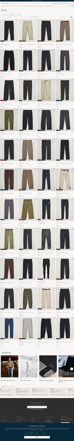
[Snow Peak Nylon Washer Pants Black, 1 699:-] (46, 123)
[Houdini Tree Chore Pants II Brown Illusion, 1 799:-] (9, 182)
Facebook (32, 421)
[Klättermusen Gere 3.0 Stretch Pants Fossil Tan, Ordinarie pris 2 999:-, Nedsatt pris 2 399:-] (65, 182)
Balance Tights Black (41, 282)
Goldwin (1, 72)
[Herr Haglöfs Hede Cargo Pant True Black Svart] (28, 120)
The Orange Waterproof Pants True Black (45, 252)
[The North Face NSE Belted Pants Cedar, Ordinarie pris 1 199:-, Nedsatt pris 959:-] (28, 212)
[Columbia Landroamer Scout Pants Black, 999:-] (46, 331)
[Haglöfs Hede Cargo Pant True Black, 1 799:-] (28, 123)
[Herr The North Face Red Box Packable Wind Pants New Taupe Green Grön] (28, 298)
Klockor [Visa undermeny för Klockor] (18, 5)
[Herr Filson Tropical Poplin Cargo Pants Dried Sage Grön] (28, 30)
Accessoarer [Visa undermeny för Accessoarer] (14, 5)
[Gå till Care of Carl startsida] (5, 3)
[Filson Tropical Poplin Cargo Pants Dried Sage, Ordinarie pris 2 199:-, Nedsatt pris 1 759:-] (28, 33)
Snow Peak (2, 102)
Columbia (2, 251)
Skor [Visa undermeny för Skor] (11, 5)
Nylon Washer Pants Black (42, 133)
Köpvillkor (3, 421)
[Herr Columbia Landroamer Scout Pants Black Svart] (46, 328)
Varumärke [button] (10, 17)
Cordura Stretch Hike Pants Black (62, 282)
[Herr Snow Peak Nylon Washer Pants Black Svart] (46, 120)
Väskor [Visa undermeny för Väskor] (21, 5)
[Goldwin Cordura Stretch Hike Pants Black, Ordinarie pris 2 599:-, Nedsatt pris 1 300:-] (65, 271)
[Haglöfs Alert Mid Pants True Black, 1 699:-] (28, 63)
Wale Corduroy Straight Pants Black (62, 312)
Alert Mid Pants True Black (24, 74)
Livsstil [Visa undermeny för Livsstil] (24, 5)
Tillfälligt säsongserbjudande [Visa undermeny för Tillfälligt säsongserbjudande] (48, 5)
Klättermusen (58, 72)
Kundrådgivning (56, 3)
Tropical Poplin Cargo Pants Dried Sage (26, 44)
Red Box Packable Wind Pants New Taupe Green (26, 312)
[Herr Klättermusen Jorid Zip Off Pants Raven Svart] (65, 60)
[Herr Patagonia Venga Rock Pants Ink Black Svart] (65, 120)
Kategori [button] (4, 17)
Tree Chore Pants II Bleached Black (6, 163)
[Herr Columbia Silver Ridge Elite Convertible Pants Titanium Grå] (28, 328)
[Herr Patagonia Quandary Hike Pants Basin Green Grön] (9, 120)
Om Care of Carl (4, 419)
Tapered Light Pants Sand (23, 163)
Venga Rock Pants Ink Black (61, 133)
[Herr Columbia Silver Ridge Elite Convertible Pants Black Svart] (65, 328)
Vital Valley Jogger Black (4, 44)
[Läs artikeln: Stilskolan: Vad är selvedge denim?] (48, 368)
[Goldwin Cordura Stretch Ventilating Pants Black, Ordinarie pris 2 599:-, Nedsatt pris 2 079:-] (46, 33)
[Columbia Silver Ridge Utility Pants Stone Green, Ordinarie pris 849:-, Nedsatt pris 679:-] (9, 242)
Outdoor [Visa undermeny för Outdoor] (32, 5)
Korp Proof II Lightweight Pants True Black (64, 163)
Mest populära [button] (62, 17)
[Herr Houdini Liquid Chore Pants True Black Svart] (28, 268)
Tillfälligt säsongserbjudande (37, 0)
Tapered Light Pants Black (5, 74)
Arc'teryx (20, 251)
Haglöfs (20, 72)
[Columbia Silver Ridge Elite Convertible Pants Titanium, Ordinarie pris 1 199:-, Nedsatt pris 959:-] (28, 331)
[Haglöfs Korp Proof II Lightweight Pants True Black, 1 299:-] (65, 152)
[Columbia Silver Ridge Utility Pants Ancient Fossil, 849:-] (46, 301)
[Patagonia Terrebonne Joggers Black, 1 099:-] (28, 93)
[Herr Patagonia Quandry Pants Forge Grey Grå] (9, 209)
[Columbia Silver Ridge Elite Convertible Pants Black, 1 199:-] (65, 331)
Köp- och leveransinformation (21, 419)
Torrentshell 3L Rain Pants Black (62, 252)
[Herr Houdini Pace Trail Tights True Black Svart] (65, 209)
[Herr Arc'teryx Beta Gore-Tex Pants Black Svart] (28, 239)
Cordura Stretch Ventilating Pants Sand (63, 44)
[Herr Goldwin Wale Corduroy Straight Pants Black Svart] (65, 298)
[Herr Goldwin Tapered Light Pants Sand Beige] (28, 149)
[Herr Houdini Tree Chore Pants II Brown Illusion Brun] (9, 179)
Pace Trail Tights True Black (61, 223)
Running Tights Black (41, 223)
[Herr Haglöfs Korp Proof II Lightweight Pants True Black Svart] (65, 149)
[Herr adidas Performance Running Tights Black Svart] (46, 209)
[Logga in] (68, 3)
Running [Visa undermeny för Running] (35, 5)
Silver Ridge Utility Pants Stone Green (7, 252)
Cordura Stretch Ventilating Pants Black (45, 44)
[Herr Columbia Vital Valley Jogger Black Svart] (9, 30)
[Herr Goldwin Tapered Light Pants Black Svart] (9, 60)
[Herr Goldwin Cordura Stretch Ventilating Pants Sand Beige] (65, 30)
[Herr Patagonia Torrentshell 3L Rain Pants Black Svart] (65, 239)
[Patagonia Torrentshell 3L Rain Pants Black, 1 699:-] (65, 242)
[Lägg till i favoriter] (17, 20)
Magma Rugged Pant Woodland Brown (7, 282)
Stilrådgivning (64, 3)
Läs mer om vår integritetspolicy (37, 409)
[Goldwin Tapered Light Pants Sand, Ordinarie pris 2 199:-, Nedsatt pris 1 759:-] (28, 152)
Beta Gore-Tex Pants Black (24, 252)
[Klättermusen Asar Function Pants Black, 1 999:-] (46, 152)
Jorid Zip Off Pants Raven (61, 74)
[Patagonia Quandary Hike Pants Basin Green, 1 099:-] (9, 123)
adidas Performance (41, 221)
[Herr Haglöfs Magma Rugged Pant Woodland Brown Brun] (9, 268)
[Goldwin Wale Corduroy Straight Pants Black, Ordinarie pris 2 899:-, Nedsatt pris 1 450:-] (65, 301)
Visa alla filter (34, 17)
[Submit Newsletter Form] (45, 407)
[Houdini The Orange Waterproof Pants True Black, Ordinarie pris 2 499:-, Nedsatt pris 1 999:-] (46, 242)
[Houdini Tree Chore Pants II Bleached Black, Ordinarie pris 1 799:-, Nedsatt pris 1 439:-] (9, 152)
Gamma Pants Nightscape (5, 342)
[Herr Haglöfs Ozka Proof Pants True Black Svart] (9, 298)
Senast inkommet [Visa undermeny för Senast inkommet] (4, 5)
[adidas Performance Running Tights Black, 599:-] (46, 212)
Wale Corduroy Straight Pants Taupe (25, 193)
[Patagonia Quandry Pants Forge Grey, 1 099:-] (9, 212)
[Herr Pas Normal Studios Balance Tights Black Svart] (46, 268)
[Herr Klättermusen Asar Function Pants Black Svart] (46, 149)
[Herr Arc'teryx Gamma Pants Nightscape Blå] (9, 328)
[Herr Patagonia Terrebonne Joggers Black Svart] (28, 90)
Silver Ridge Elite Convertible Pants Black (64, 342)
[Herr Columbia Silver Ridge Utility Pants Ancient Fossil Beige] (46, 298)
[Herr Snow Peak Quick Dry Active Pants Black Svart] (9, 90)
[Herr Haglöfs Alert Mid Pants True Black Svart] (28, 60)
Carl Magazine (69, 5)
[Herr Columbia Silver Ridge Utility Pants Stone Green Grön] (9, 239)
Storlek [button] (17, 17)
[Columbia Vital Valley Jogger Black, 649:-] (9, 33)
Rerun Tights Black (41, 193)
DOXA (38, 191)
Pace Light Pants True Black (43, 74)
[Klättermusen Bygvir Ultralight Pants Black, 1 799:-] (65, 93)
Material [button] (27, 17)
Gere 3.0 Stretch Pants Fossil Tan (62, 193)
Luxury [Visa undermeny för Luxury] (42, 5)
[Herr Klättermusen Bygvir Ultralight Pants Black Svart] (65, 90)
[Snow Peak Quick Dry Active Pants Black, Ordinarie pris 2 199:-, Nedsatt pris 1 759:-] (9, 93)
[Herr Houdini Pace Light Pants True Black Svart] (46, 60)
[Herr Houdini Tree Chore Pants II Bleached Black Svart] (9, 149)
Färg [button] (21, 17)
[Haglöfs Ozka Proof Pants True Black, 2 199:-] (9, 301)
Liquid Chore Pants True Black (24, 282)
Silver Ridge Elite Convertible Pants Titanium (27, 342)
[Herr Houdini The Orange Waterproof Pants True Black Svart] (46, 239)
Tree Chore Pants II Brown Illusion (6, 193)
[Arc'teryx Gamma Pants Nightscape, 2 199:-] (9, 331)
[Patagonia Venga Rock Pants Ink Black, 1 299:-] (65, 123)
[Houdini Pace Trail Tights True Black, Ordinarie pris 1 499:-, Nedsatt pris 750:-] (65, 212)
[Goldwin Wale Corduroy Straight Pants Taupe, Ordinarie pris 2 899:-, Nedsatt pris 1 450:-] (28, 182)
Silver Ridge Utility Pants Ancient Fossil (45, 312)
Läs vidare (41, 430)
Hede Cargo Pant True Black (24, 133)
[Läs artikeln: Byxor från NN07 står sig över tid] (9, 368)
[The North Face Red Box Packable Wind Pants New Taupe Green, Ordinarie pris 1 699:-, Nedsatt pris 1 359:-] (28, 301)
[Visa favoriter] (70, 3)
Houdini (39, 72)
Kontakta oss (18, 421)
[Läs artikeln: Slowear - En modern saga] (29, 368)
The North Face (21, 221)
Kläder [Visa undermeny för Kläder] (8, 5)
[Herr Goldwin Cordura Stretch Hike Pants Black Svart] (65, 268)
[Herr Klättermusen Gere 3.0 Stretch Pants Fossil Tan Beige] (65, 179)
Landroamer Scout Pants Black (43, 342)
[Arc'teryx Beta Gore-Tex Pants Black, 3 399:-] (28, 242)
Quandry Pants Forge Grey (5, 223)
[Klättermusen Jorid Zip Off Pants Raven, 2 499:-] (65, 63)
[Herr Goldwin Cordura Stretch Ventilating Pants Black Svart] (46, 30)
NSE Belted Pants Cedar (23, 223)
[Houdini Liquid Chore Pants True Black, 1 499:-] (28, 271)
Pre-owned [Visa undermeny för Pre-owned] (39, 5)
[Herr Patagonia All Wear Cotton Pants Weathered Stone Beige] (46, 90)
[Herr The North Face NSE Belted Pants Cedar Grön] (28, 209)
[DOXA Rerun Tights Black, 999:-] (46, 182)
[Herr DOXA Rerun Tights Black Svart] (46, 179)
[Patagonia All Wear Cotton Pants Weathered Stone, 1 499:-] (46, 93)
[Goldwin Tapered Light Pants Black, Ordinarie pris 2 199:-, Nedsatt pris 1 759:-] (9, 63)
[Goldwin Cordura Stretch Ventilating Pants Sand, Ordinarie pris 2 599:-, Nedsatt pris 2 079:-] (65, 33)
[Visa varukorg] (72, 3)
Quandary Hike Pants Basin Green (6, 133)
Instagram (33, 419)
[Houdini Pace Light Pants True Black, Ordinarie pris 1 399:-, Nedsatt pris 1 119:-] (46, 63)
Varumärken (28, 5)
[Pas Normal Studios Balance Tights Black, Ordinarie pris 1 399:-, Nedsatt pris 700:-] (46, 271)
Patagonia (20, 102)
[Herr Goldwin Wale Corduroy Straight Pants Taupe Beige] (28, 179)
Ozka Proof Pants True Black (5, 312)
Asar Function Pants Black (42, 163)
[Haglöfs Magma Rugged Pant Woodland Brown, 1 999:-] (9, 271)
